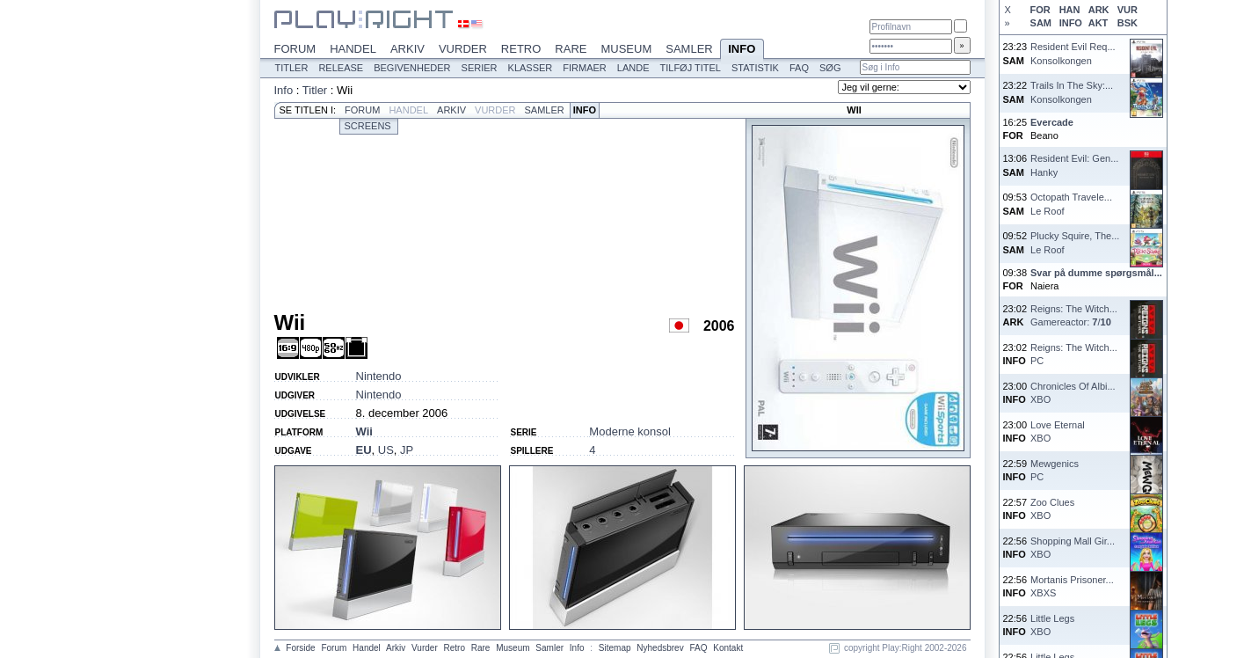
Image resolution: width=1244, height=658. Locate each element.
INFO (1070, 23)
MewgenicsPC (1054, 470)
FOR (1040, 9)
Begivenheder (412, 67)
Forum (295, 48)
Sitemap (615, 648)
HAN (1069, 9)
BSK (1127, 23)
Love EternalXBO (1057, 431)
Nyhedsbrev (660, 648)
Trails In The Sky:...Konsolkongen (1071, 92)
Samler (689, 48)
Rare (570, 48)
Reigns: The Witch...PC (1073, 354)
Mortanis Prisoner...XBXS (1072, 586)
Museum (625, 48)
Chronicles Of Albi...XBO (1073, 393)
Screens (368, 126)
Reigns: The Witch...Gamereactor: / (1073, 315)
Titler (292, 67)
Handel (353, 48)
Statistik (755, 67)
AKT (1098, 23)
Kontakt (728, 648)
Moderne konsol (630, 431)
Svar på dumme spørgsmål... (1096, 272)
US (386, 450)
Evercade (1051, 122)
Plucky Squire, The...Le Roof (1074, 242)
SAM (1040, 23)
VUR (1127, 9)
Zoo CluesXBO (1052, 509)
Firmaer (585, 67)
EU (364, 450)
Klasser (530, 67)
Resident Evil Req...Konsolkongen (1073, 53)
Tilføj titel (689, 67)
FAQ (799, 67)
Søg (829, 67)
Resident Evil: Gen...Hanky (1074, 165)
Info (742, 50)
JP (406, 450)
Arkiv (407, 48)
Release (340, 67)
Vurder (463, 48)
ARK (1098, 9)
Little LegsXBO (1052, 625)
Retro (521, 48)
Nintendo (379, 376)
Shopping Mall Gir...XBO (1072, 547)
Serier (480, 67)
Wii (364, 431)
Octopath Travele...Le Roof (1071, 204)
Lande (633, 67)
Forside (300, 648)
